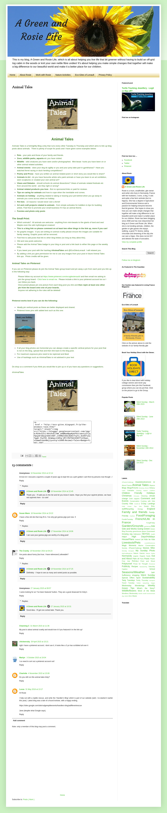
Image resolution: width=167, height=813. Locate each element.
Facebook (128, 160)
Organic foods (146, 556)
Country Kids (128, 504)
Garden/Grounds (133, 525)
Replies (25, 486)
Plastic (147, 559)
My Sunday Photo (145, 550)
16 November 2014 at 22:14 (42, 473)
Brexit (147, 488)
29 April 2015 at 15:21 (39, 642)
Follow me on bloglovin (131, 260)
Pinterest (127, 166)
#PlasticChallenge (128, 482)
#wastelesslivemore (144, 482)
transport (152, 580)
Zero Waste (132, 596)
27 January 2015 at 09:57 (41, 588)
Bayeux (152, 485)
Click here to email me (47, 279)
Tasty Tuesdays (129, 580)
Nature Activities (63, 75)
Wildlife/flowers (130, 590)
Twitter (126, 163)
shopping (136, 575)
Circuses (137, 496)
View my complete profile (132, 242)
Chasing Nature (143, 490)
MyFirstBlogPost (127, 553)
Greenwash (151, 531)
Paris (142, 559)
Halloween (137, 534)
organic (136, 556)
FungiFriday (150, 523)
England (151, 509)
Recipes (135, 566)
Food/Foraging (145, 515)
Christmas (128, 496)
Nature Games (139, 553)
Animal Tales (141, 485)
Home (12, 75)
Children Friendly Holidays (138, 493)
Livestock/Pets (133, 542)
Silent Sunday (148, 575)
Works (140, 593)
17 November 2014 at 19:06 (62, 531)
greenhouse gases (140, 531)
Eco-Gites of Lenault (84, 75)
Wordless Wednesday (130, 593)
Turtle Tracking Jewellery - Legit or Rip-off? (144, 433)
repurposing (143, 566)
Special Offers (129, 578)
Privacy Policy (105, 75)
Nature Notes (150, 553)
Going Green (143, 529)
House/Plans (128, 539)
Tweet (44, 457)
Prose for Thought (141, 564)
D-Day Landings (148, 504)
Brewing (142, 488)
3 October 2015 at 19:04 (36, 658)
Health (153, 534)
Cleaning (145, 496)
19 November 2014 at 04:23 (41, 551)
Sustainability (148, 577)
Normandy (127, 556)
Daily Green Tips (130, 506)
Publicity (126, 566)
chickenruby (24, 642)
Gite (153, 526)
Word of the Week (146, 591)
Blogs (124, 488)
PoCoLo (136, 561)
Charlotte (23, 673)
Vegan (153, 583)
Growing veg (127, 534)
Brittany (152, 488)
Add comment (19, 721)
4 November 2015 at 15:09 (38, 673)
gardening (147, 526)
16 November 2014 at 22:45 (62, 491)
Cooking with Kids (148, 501)
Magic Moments (130, 545)
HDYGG (146, 534)
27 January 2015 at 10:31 (61, 606)
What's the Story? (146, 588)
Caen (124, 490)
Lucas (22, 689)
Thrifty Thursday (142, 580)
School (152, 569)
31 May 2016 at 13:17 (34, 689)
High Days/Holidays (143, 536)
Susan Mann (24, 513)
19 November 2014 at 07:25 (62, 569)
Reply (21, 481)
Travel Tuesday (129, 583)
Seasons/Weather (136, 572)
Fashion (133, 516)
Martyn (22, 658)
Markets (147, 548)
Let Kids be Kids (148, 539)
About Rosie (25, 75)
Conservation (135, 501)
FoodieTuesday (128, 519)
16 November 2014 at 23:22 (42, 513)
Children (152, 490)
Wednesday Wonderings (135, 586)
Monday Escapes (129, 551)
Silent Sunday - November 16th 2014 (144, 447)
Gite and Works (129, 529)
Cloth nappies (135, 498)
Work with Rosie (43, 75)
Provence (152, 564)
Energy (142, 509)
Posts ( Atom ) (28, 799)
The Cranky (24, 551)
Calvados (131, 490)
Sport (139, 578)
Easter (147, 506)
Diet (141, 506)
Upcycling (147, 583)
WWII (126, 596)
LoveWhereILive (150, 543)
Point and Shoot (148, 561)
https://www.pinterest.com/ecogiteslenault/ (61, 276)
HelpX (127, 537)
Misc (152, 548)
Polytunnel (127, 563)
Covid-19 (137, 504)
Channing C (24, 626)
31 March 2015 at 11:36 (39, 626)
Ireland (138, 539)
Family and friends (135, 512)
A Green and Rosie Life (36, 491)
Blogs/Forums (133, 488)
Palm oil (136, 559)
